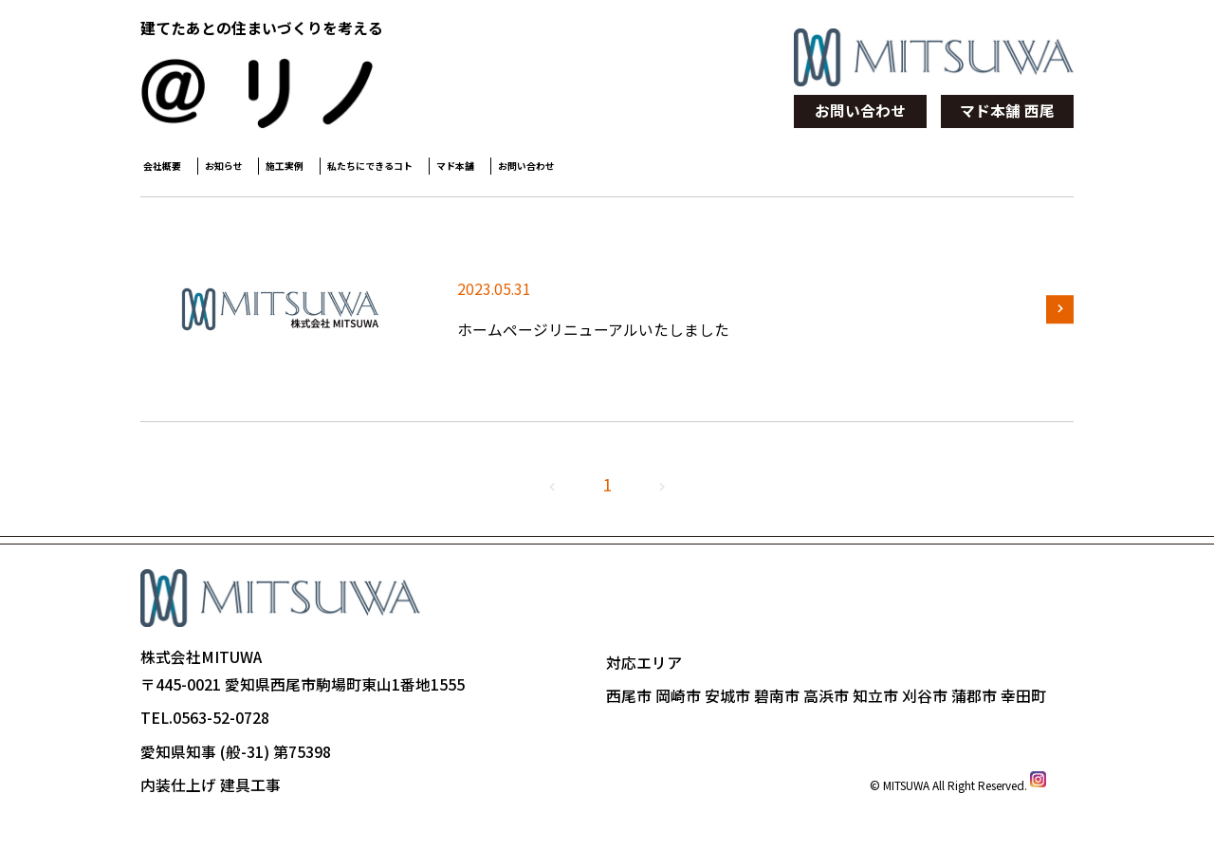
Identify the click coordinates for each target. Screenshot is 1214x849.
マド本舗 (643, 172)
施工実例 (370, 172)
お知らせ (273, 172)
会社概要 (175, 172)
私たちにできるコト (507, 172)
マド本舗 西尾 (1007, 110)
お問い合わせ (860, 110)
